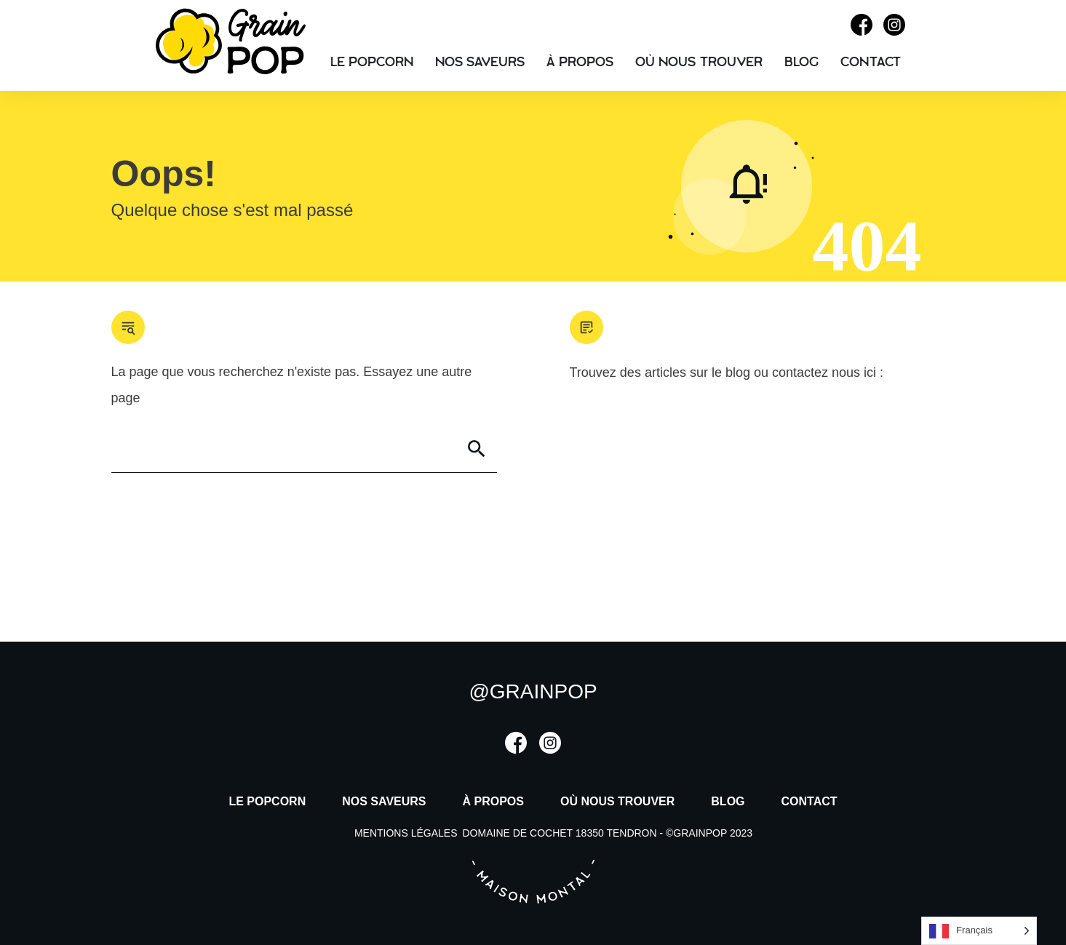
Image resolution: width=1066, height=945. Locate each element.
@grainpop (533, 691)
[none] (979, 931)
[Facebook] (861, 31)
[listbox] (979, 931)
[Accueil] (231, 70)
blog (739, 372)
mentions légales (406, 833)
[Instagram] (894, 31)
